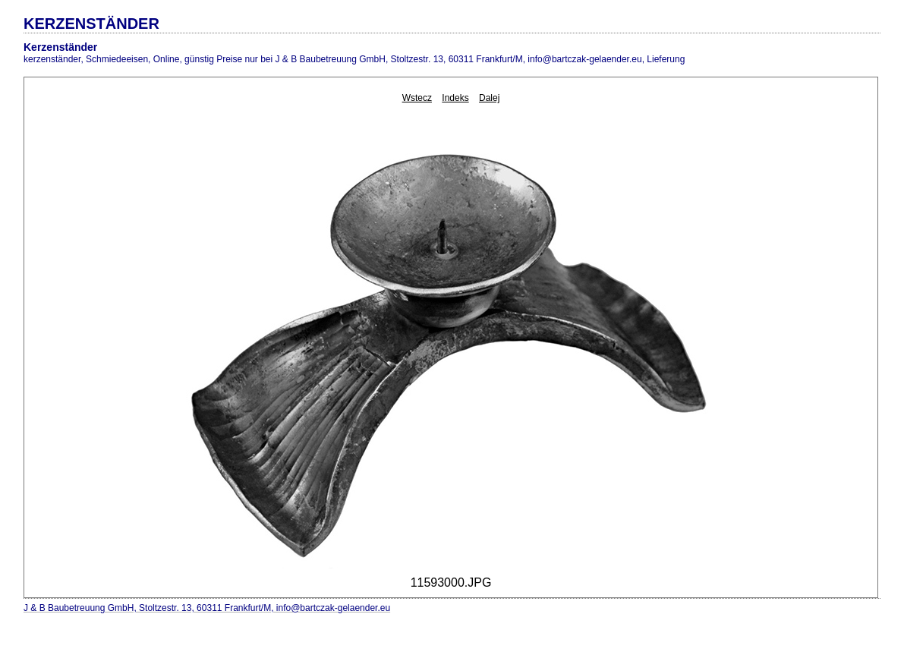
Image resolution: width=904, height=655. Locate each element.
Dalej (489, 98)
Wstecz (417, 98)
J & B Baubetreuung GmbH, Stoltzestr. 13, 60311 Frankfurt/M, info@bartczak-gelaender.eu (207, 608)
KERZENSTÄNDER (91, 23)
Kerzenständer (60, 47)
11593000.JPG (451, 582)
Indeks (455, 98)
